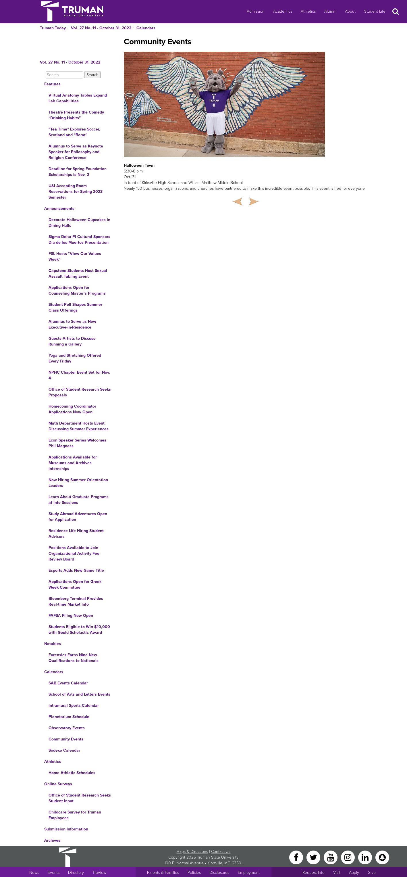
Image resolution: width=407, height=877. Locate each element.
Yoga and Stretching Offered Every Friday (75, 358)
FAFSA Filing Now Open (71, 615)
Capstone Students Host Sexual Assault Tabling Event (78, 273)
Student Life (374, 11)
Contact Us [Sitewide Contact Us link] (220, 851)
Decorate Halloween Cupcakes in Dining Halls (79, 222)
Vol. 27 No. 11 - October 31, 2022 (101, 28)
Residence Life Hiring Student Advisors (76, 533)
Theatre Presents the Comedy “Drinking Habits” (76, 115)
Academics (282, 11)
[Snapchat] (382, 857)
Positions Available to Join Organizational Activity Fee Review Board (74, 553)
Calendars (145, 28)
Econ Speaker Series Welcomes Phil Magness (77, 443)
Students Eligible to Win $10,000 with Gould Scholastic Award (79, 629)
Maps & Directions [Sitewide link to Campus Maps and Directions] (192, 851)
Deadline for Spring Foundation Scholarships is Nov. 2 (78, 171)
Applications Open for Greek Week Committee (75, 584)
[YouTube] (331, 857)
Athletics (308, 11)
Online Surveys (58, 784)
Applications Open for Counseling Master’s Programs (77, 290)
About (350, 11)
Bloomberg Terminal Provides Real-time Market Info (76, 601)
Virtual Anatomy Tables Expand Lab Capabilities (78, 98)
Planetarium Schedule (69, 716)
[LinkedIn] (365, 857)
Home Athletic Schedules (72, 772)
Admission (256, 11)
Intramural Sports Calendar (74, 705)
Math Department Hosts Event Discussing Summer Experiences (79, 426)
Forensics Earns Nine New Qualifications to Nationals (74, 658)
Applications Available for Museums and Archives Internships (73, 463)
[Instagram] (348, 857)
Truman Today (53, 28)
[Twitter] (314, 857)
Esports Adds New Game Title (76, 570)
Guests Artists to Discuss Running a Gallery (72, 341)
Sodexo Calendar (64, 750)
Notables (52, 643)
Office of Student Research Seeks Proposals (80, 392)
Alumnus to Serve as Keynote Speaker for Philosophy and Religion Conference (76, 152)
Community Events (66, 739)
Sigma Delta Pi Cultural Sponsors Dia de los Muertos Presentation (79, 239)
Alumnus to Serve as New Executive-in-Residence (72, 324)
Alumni (330, 11)
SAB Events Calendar (68, 683)
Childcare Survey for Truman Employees (75, 815)
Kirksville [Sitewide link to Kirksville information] (214, 863)
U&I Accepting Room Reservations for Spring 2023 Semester (76, 191)
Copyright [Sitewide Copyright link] (176, 857)
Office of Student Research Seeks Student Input (80, 798)
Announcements (59, 208)
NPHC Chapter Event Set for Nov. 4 (79, 375)
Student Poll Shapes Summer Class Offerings (75, 307)
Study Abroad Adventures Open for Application (78, 516)
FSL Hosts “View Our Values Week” (75, 256)
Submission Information (66, 829)
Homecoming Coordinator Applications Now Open (72, 409)
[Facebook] (296, 857)
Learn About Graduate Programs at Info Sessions (79, 499)
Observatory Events (67, 728)
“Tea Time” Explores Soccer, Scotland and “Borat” (74, 132)
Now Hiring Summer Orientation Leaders (78, 482)
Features (52, 84)
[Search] (64, 74)
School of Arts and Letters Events (79, 694)
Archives (52, 840)
